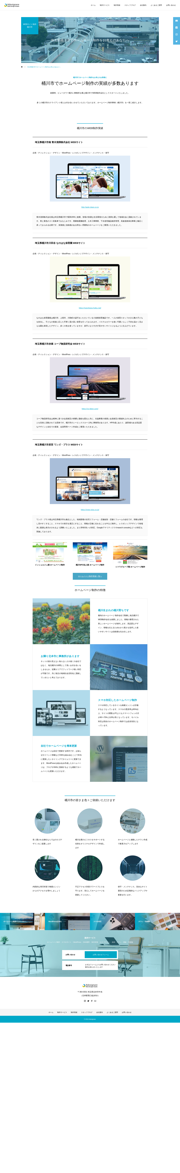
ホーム (93, 5)
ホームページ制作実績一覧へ (90, 576)
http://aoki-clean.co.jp (90, 207)
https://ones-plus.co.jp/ (90, 510)
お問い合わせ (171, 5)
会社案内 (143, 5)
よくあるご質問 (156, 5)
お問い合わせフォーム (101, 955)
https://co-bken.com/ (90, 409)
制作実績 (117, 5)
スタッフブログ (130, 5)
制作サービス (105, 5)
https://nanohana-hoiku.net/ (90, 308)
